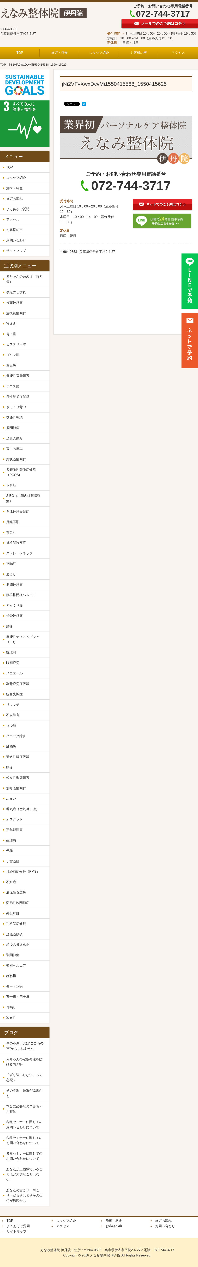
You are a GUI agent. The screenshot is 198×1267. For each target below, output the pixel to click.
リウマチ (12, 704)
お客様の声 (138, 52)
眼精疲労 (12, 663)
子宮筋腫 (14, 861)
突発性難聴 (14, 417)
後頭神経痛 (14, 302)
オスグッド (14, 819)
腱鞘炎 (11, 746)
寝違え (11, 323)
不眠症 (11, 563)
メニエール (16, 673)
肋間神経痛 (14, 584)
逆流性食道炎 (16, 892)
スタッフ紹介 (99, 52)
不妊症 (12, 882)
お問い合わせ (16, 240)
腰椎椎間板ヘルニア (21, 595)
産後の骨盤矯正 (17, 944)
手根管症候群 (16, 923)
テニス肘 (12, 386)
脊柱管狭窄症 (16, 543)
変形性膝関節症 (17, 903)
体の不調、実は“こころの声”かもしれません (25, 1046)
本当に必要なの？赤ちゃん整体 (24, 1108)
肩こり (11, 574)
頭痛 (9, 767)
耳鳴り (11, 1007)
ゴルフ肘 (12, 355)
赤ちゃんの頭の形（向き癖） (24, 279)
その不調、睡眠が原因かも (24, 1093)
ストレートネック (19, 553)
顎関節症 (12, 955)
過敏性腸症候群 (17, 757)
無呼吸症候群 (16, 788)
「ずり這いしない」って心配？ (24, 1077)
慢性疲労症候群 (17, 396)
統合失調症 (16, 694)
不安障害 (14, 715)
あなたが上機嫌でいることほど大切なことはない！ (24, 1174)
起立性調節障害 (17, 777)
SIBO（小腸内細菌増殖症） (23, 498)
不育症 (11, 485)
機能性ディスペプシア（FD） (22, 639)
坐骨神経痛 (14, 616)
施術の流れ (14, 198)
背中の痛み (14, 448)
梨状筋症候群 (16, 459)
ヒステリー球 (16, 344)
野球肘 (11, 652)
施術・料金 (59, 52)
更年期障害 (16, 830)
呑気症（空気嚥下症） (22, 809)
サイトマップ (16, 250)
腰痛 (9, 626)
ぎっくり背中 (16, 407)
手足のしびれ (16, 292)
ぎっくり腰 (14, 605)
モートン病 (14, 986)
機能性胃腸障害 (17, 375)
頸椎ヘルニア (16, 965)
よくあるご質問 (17, 209)
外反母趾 (12, 913)
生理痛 (12, 840)
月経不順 (12, 522)
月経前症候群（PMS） (23, 871)
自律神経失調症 (17, 511)
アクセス (178, 52)
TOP (19, 52)
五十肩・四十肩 (17, 996)
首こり (11, 532)
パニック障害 (16, 736)
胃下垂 (11, 334)
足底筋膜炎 (14, 934)
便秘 (11, 850)
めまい (11, 798)
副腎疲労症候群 (17, 684)
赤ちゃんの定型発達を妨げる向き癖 (24, 1061)
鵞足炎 (11, 365)
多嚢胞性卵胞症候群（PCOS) (21, 472)
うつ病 (11, 725)
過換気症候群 (16, 313)
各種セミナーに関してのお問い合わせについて (24, 1124)
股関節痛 (12, 428)
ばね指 (11, 976)
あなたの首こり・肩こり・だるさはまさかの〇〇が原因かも (24, 1195)
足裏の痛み (14, 438)
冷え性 (12, 1017)
